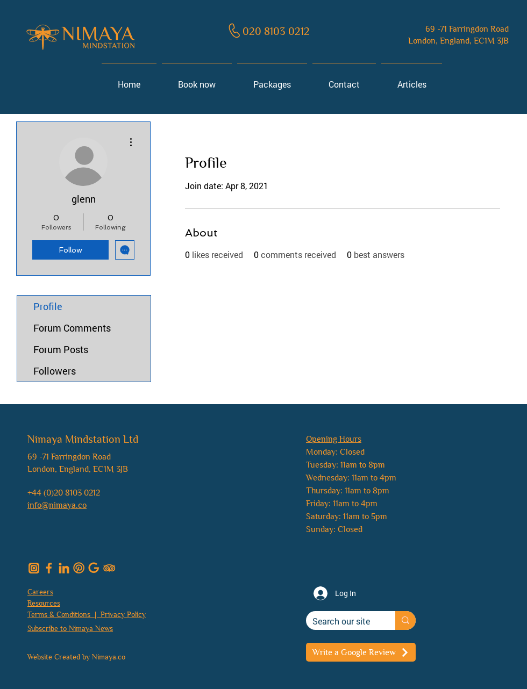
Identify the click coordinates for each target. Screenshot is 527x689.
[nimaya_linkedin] (64, 568)
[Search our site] (342, 621)
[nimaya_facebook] (48, 568)
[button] (70, 627)
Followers (54, 370)
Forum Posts (60, 349)
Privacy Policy (123, 614)
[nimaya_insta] (33, 568)
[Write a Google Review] (361, 652)
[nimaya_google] (94, 568)
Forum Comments (72, 327)
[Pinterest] (79, 568)
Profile (47, 306)
